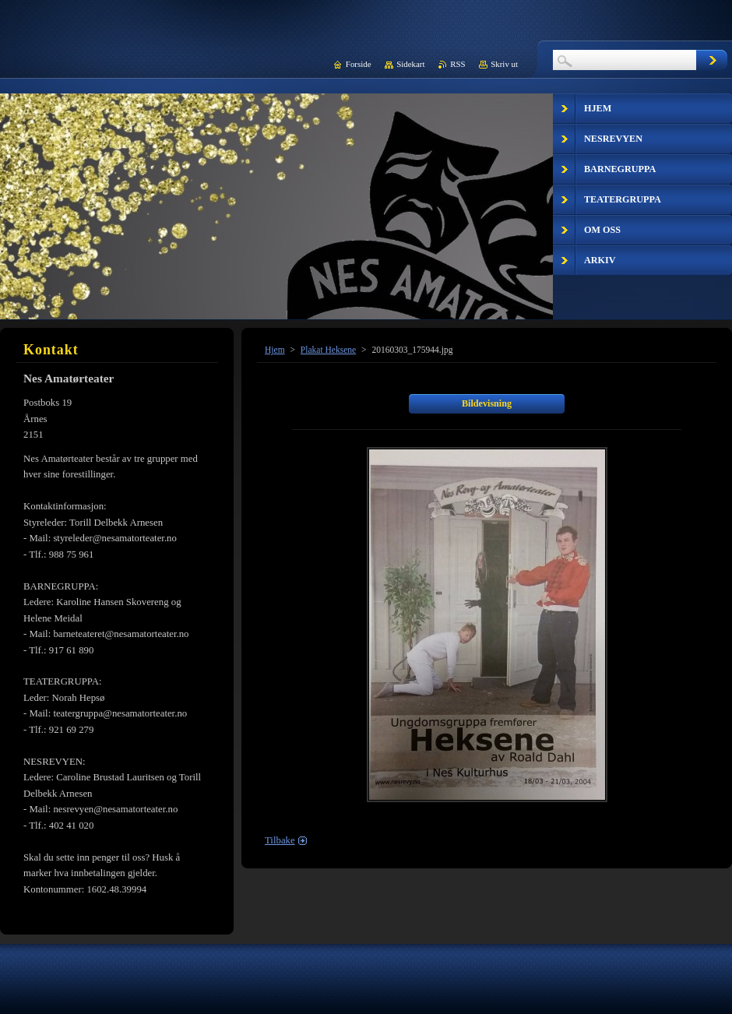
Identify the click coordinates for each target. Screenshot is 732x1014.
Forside (358, 64)
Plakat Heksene (328, 349)
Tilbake (280, 840)
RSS (457, 64)
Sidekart (410, 64)
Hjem (275, 349)
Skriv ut (504, 64)
